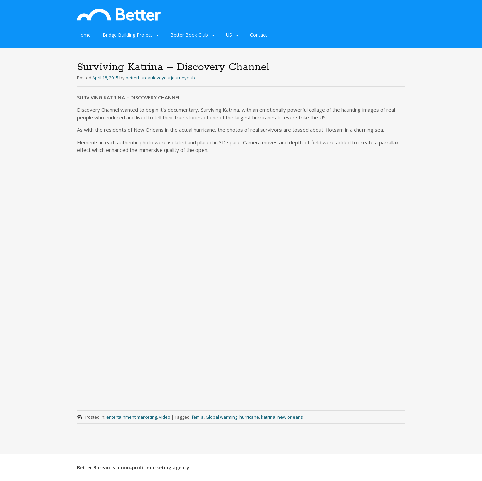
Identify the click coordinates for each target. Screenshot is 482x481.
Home (84, 35)
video (164, 417)
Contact (258, 35)
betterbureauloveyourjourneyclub (160, 78)
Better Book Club (189, 35)
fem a (198, 417)
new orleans (290, 417)
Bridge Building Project (127, 35)
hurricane (249, 417)
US (229, 35)
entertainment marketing (131, 417)
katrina (268, 417)
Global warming (221, 417)
